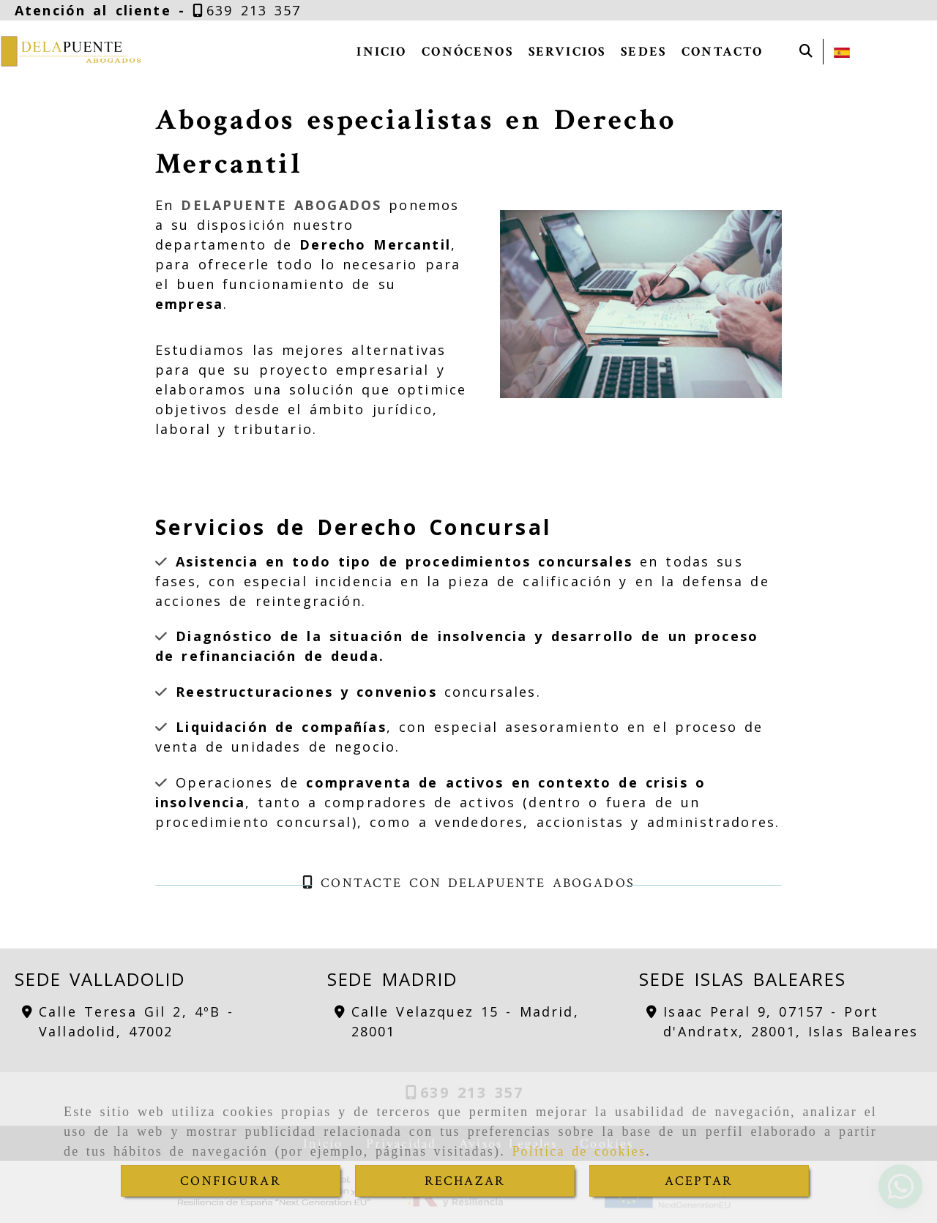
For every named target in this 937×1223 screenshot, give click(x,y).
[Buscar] (805, 51)
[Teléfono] (247, 10)
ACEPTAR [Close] (699, 1180)
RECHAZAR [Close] (465, 1180)
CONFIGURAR (230, 1180)
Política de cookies (579, 1151)
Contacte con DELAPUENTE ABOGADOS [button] (468, 883)
